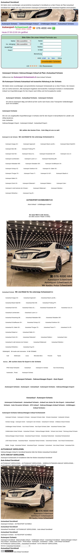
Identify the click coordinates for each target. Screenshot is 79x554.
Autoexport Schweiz (7, 524)
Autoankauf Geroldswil (10, 2)
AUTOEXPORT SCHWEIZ (23, 524)
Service (15, 546)
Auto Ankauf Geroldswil (10, 460)
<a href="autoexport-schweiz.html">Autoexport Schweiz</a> (39, 228)
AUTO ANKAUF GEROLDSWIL (12, 455)
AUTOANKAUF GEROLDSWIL (12, 449)
